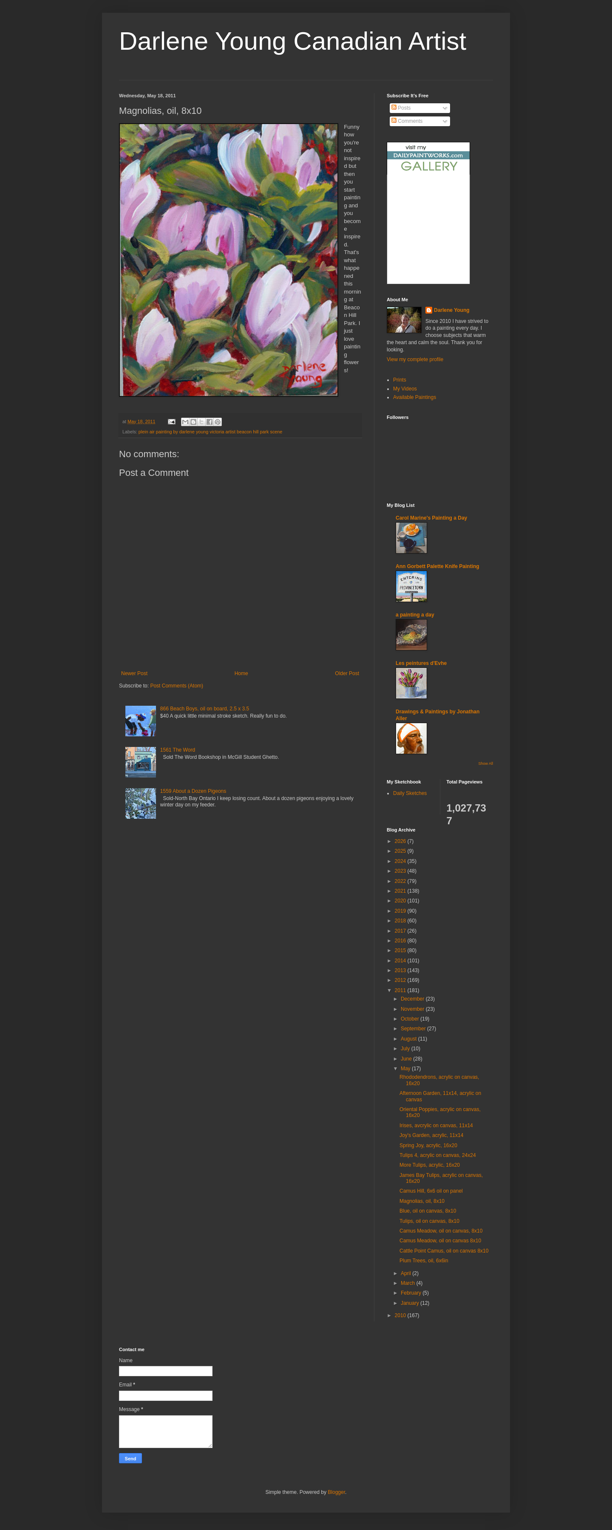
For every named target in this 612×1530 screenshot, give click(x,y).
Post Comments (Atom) (176, 686)
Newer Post (134, 673)
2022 (401, 881)
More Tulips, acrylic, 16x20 (430, 1165)
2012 (401, 980)
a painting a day (415, 615)
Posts (401, 108)
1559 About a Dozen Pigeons (193, 791)
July (406, 1049)
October (410, 1019)
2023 (401, 871)
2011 (401, 990)
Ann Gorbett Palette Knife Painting (437, 566)
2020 (401, 901)
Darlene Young (452, 310)
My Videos (405, 389)
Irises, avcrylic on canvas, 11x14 (436, 1125)
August (409, 1039)
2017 (401, 931)
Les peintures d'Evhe (421, 663)
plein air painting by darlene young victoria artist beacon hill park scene (211, 431)
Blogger (336, 1492)
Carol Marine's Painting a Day (431, 518)
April (406, 1273)
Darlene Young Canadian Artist (292, 41)
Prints (399, 380)
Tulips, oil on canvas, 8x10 (429, 1221)
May (406, 1069)
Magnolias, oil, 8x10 (422, 1201)
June (407, 1059)
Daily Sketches (410, 793)
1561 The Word (177, 750)
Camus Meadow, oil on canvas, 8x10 (441, 1231)
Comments (406, 121)
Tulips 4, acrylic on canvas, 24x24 (438, 1155)
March (408, 1283)
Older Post (347, 673)
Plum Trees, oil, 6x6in (424, 1261)
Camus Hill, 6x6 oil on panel (431, 1191)
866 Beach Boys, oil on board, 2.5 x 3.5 (204, 709)
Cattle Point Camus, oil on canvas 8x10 (444, 1251)
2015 (401, 950)
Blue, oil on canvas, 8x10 (428, 1211)
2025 (401, 851)
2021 (401, 891)
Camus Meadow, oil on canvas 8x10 (440, 1241)
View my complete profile (415, 359)
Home (241, 673)
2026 (401, 841)
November (413, 1009)
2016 (401, 941)
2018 (401, 921)
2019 (401, 911)
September (414, 1029)
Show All (485, 763)
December (413, 999)
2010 (401, 1315)
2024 (401, 861)
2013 (401, 970)
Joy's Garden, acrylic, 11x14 (431, 1135)
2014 (401, 961)
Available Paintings (414, 397)
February (411, 1293)
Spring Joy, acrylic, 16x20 (428, 1145)
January (410, 1303)
